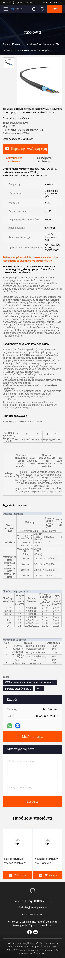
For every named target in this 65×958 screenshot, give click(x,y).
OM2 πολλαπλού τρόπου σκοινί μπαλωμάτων (29, 682)
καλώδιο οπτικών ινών (39, 44)
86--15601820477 (51, 2)
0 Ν (39, 688)
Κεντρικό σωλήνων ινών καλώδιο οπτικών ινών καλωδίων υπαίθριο (47, 861)
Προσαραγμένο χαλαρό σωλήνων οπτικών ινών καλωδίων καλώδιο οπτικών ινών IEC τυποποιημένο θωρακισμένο (15, 861)
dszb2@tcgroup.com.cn (17, 2)
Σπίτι (5, 44)
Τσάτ (54, 9)
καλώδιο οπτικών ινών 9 (18, 688)
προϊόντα (17, 44)
